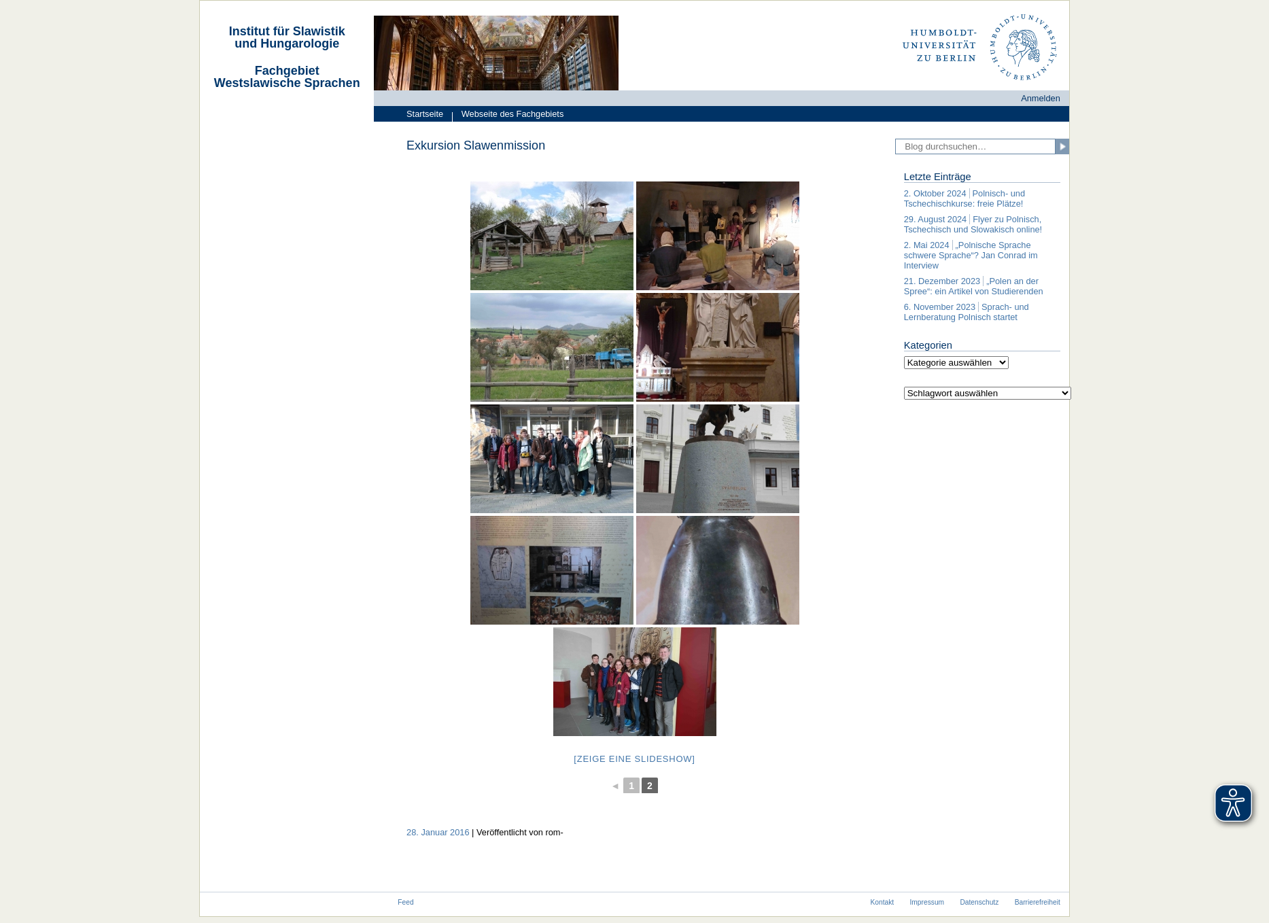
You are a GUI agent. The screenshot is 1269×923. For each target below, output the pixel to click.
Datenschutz (979, 902)
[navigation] (287, 90)
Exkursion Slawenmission (475, 145)
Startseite (424, 114)
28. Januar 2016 (438, 832)
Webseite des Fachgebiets (507, 115)
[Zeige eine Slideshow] (634, 759)
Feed (405, 902)
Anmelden (1040, 98)
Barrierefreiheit (1037, 902)
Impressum (927, 902)
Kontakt (882, 902)
